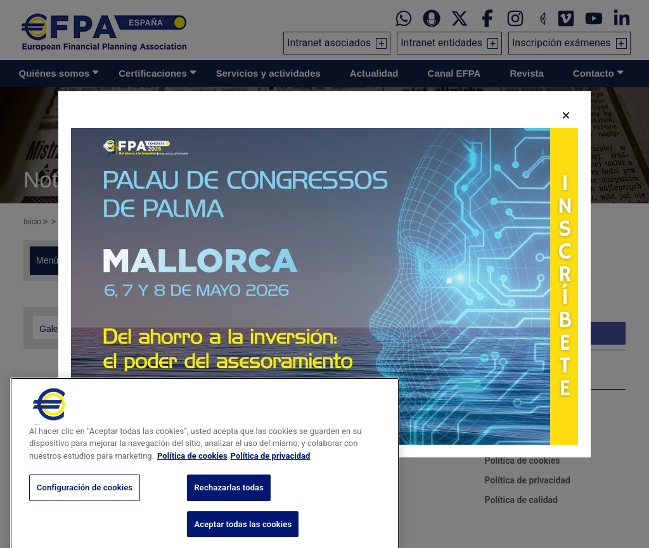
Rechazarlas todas (229, 504)
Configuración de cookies (84, 504)
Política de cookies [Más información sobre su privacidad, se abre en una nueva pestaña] (192, 471)
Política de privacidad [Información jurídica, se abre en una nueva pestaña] (271, 471)
